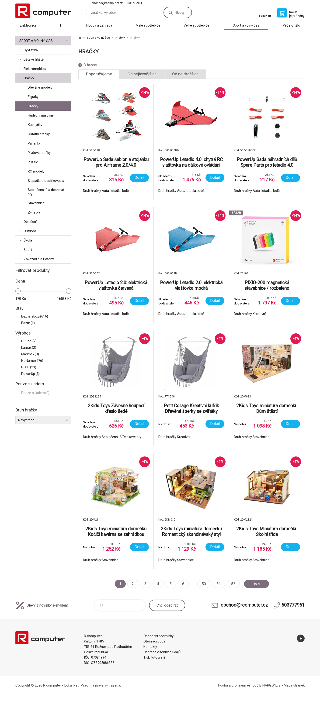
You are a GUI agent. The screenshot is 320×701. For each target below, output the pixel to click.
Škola (28, 240)
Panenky (34, 143)
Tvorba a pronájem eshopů (237, 685)
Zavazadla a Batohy (39, 259)
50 (203, 584)
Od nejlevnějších (142, 74)
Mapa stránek (294, 685)
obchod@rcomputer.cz (107, 3)
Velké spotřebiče (196, 25)
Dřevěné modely (40, 87)
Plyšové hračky (39, 153)
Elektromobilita (35, 69)
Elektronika (28, 25)
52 (232, 584)
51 (217, 584)
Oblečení (30, 222)
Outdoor (30, 231)
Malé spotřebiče (148, 25)
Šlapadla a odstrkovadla (46, 181)
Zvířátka (34, 212)
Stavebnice (36, 203)
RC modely (36, 171)
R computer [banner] (43, 11)
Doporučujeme (99, 74)
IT (61, 25)
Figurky (33, 97)
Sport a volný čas (246, 25)
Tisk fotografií (154, 657)
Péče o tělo (291, 25)
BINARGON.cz (270, 685)
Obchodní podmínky (158, 636)
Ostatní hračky (39, 134)
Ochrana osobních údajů (162, 652)
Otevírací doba (154, 641)
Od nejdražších (185, 74)
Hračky (29, 78)
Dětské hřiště (34, 59)
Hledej (179, 12)
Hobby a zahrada (99, 25)
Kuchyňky (35, 125)
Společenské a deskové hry (46, 192)
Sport (28, 250)
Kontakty (150, 647)
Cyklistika (31, 50)
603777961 (134, 3)
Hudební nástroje (41, 115)
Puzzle (33, 162)
